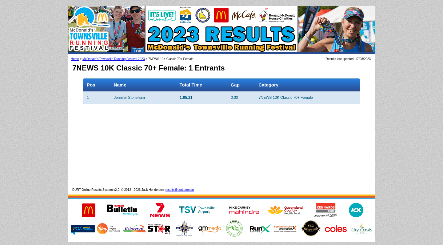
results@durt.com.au (180, 189)
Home (75, 59)
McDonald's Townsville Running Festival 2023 (113, 59)
